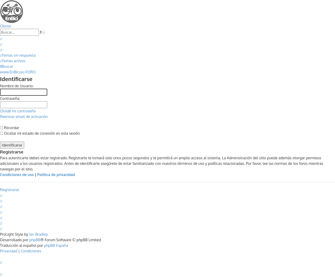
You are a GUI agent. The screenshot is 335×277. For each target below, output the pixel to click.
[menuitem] (1, 38)
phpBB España (56, 245)
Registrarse (9, 189)
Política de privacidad (56, 174)
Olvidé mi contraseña (18, 111)
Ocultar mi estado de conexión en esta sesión (40, 133)
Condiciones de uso (17, 174)
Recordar (9, 127)
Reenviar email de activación (24, 116)
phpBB (34, 240)
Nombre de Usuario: (17, 86)
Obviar (5, 26)
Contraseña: (10, 98)
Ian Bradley (38, 234)
